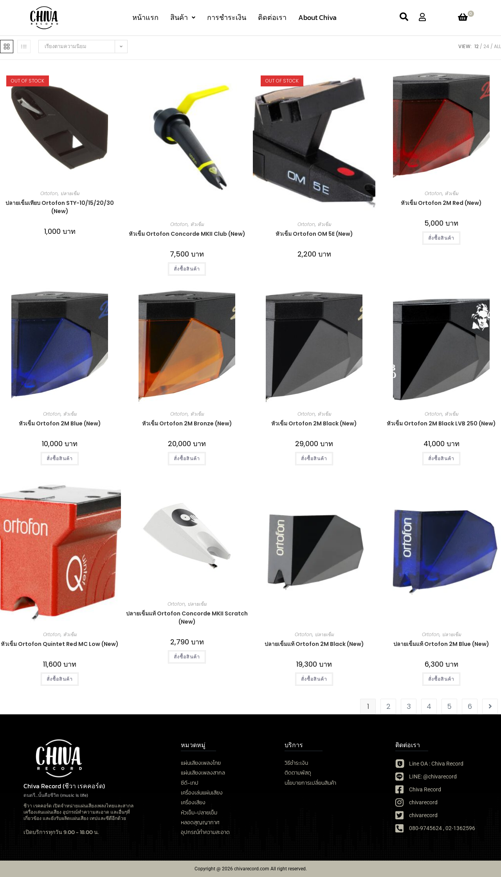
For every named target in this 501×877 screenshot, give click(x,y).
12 (476, 46)
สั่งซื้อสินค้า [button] (187, 268)
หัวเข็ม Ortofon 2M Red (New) (441, 203)
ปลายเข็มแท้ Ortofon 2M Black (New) (314, 644)
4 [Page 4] (429, 706)
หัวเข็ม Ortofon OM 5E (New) (314, 234)
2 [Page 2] (388, 706)
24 (486, 46)
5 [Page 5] (449, 706)
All (497, 46)
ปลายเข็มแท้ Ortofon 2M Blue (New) (441, 644)
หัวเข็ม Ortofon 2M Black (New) (314, 423)
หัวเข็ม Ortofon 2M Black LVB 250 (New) (441, 423)
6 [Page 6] (470, 706)
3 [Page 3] (409, 706)
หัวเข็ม (197, 224)
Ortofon (49, 193)
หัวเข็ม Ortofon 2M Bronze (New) (187, 423)
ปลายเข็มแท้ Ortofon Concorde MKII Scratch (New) (187, 618)
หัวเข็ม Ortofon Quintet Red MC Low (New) (60, 644)
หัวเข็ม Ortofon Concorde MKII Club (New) (187, 234)
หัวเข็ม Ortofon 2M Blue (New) (60, 423)
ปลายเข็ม (69, 193)
